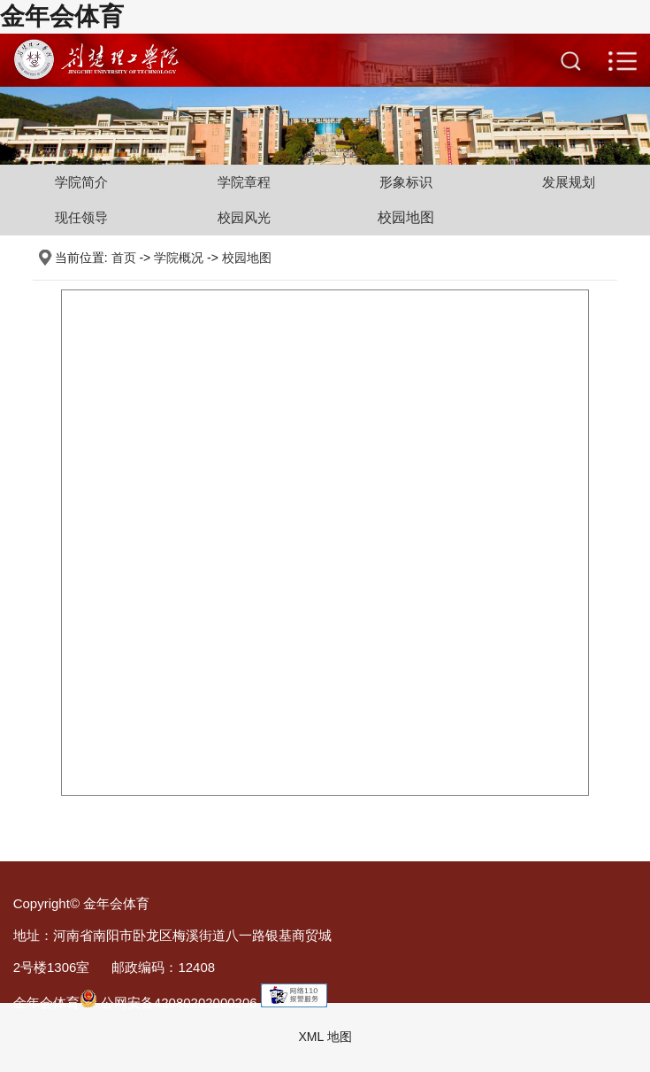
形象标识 (405, 181)
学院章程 (244, 181)
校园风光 (244, 217)
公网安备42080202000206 (168, 1002)
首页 (123, 258)
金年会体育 (62, 16)
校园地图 (406, 217)
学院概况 (178, 258)
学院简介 (81, 181)
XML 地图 (324, 1037)
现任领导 (81, 217)
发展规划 (568, 181)
